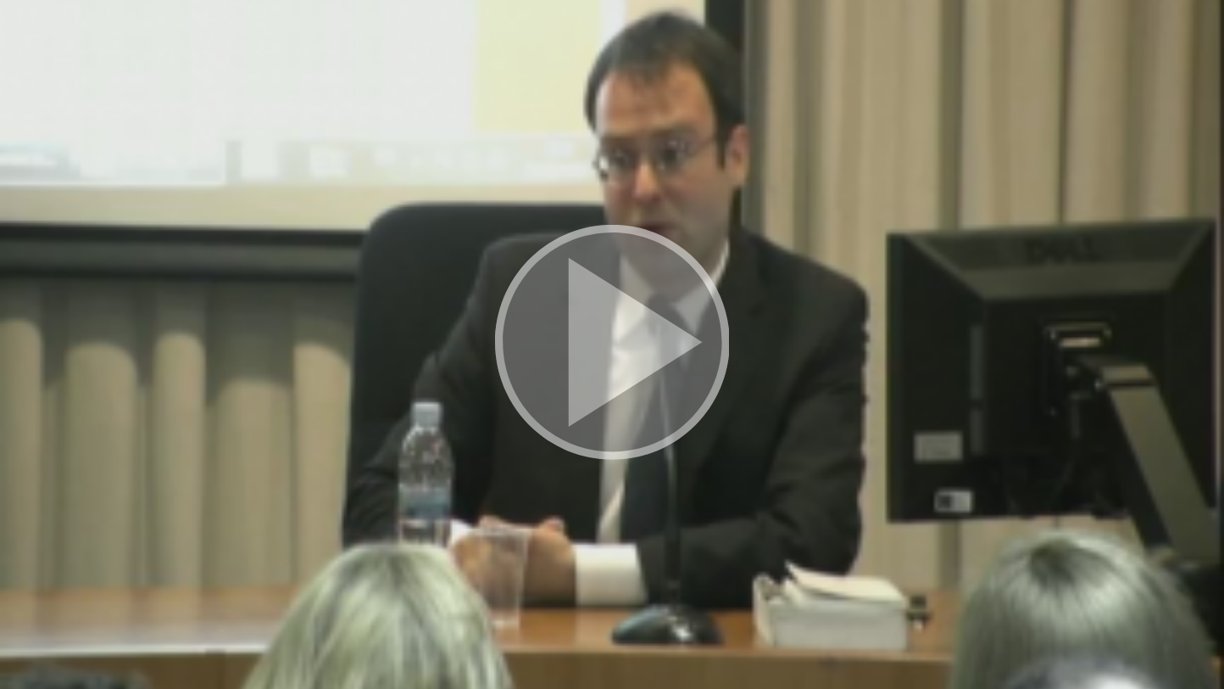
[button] (612, 344)
